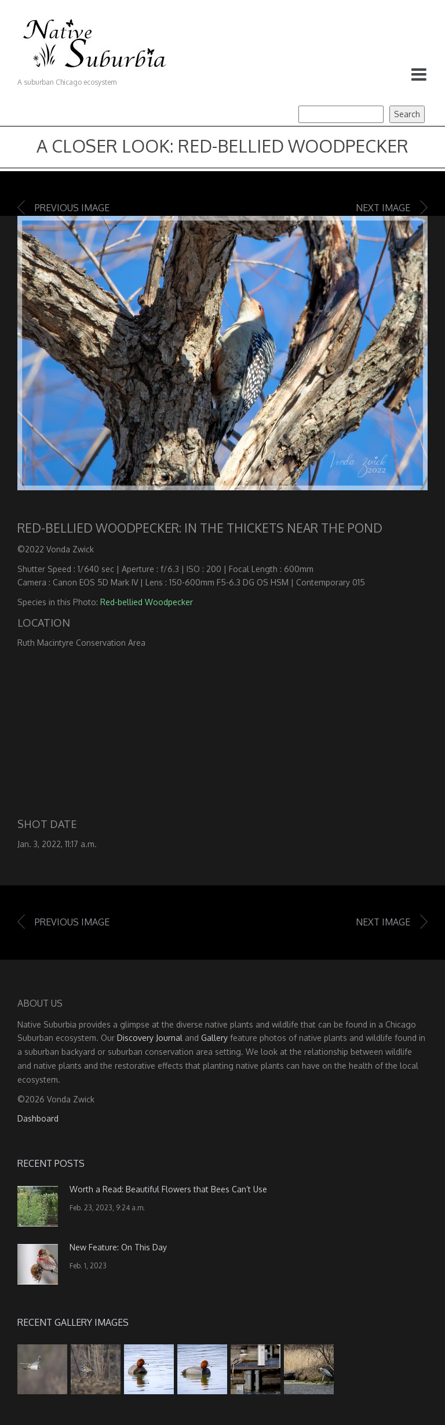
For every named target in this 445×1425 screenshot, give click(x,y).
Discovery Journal (150, 1038)
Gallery (214, 1038)
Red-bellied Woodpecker (146, 602)
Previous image (72, 208)
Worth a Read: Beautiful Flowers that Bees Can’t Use (168, 1189)
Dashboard (38, 1118)
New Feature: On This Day (118, 1247)
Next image (383, 208)
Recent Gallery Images (73, 1322)
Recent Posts (51, 1163)
